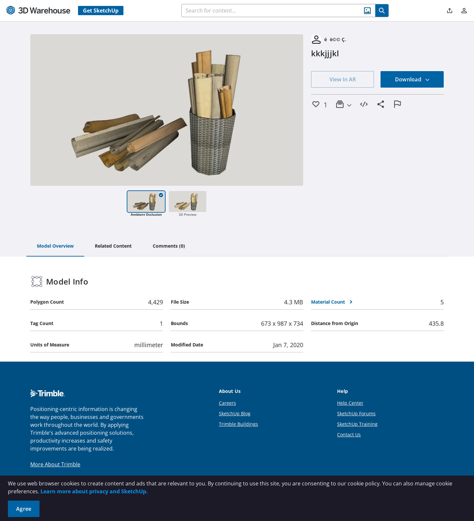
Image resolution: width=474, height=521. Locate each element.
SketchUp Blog (234, 413)
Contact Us (349, 434)
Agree (23, 508)
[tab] (55, 246)
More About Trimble (55, 464)
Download (412, 79)
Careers (227, 403)
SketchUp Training (357, 424)
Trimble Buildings (238, 424)
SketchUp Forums (356, 413)
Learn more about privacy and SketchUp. (94, 491)
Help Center (350, 403)
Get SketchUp (100, 10)
